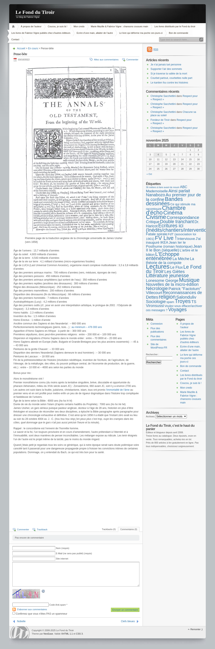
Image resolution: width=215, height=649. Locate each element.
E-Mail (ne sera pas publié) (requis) (74, 553)
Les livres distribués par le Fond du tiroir (174, 26)
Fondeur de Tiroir (160, 119)
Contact (15, 39)
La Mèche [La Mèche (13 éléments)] (181, 259)
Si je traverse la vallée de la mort (169, 73)
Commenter (132, 59)
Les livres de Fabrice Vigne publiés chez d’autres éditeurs (40, 33)
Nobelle (21, 621)
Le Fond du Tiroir (35, 12)
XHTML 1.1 (67, 633)
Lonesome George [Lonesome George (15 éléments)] (162, 280)
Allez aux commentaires (106, 59)
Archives (150, 416)
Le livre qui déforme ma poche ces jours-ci (141, 33)
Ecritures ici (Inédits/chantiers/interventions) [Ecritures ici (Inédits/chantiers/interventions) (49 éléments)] (179, 228)
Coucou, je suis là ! (57, 26)
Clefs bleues (128, 621)
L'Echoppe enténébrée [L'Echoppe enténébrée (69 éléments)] (162, 256)
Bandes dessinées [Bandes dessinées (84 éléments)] (164, 201)
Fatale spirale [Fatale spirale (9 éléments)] (156, 234)
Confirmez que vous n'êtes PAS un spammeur (39, 613)
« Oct (149, 174)
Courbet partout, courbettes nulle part (171, 78)
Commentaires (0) (128, 529)
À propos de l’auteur (31, 26)
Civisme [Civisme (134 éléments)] (156, 217)
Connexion (157, 323)
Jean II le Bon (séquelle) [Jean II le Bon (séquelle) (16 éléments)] (174, 248)
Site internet (62, 558)
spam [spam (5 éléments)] (170, 302)
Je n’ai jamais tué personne (166, 64)
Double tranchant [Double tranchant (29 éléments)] (177, 221)
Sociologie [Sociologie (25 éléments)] (156, 301)
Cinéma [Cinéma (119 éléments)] (172, 212)
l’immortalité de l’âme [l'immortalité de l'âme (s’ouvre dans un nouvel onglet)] (117, 389)
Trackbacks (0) (109, 529)
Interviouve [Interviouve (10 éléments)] (186, 239)
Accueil (14, 26)
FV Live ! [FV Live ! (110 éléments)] (166, 238)
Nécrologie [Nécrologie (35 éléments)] (157, 288)
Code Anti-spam (57, 604)
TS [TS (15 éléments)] (193, 301)
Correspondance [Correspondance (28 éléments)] (183, 217)
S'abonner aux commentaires (32, 609)
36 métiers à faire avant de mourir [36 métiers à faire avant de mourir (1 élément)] (162, 187)
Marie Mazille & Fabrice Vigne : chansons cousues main (119, 26)
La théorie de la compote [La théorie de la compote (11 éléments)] (170, 261)
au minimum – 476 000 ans (87, 327)
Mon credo (78, 26)
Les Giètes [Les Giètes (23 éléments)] (174, 271)
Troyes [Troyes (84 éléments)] (183, 301)
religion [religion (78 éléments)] (167, 297)
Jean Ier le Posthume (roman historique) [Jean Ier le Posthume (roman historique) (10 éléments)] (169, 244)
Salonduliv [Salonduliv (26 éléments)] (186, 297)
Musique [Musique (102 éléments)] (189, 280)
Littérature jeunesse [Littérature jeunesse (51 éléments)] (167, 275)
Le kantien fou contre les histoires (169, 82)
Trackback (42, 529)
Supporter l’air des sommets (166, 69)
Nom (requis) (62, 548)
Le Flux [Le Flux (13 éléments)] (176, 267)
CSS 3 (79, 633)
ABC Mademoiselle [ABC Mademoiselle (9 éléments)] (166, 189)
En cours (33, 48)
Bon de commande (178, 33)
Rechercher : (152, 354)
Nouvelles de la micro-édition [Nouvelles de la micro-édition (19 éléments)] (172, 284)
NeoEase (48, 633)
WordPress (20, 632)
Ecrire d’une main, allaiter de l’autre (95, 33)
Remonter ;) (196, 629)
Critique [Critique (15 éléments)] (152, 222)
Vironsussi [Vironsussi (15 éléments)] (155, 305)
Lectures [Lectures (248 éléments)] (158, 266)
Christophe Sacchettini (163, 96)
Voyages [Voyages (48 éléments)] (177, 309)
